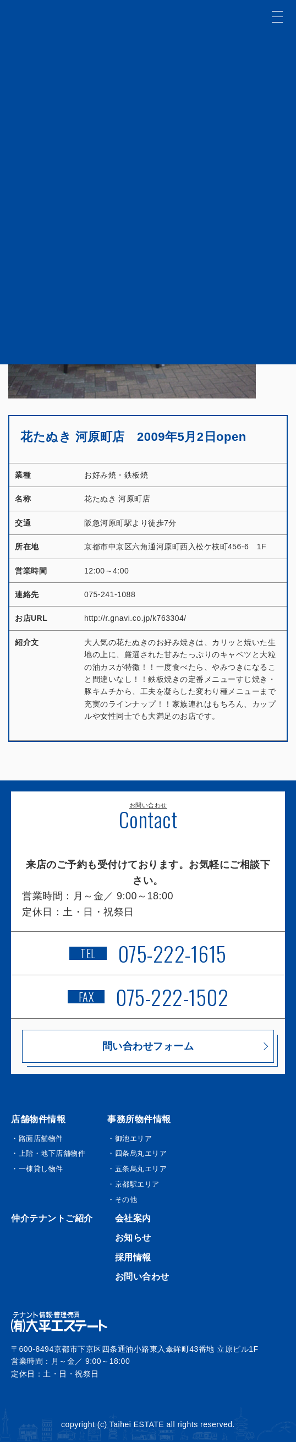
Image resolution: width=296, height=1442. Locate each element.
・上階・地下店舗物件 (48, 1153)
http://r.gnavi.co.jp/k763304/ (135, 618)
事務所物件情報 (139, 1119)
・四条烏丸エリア (137, 1153)
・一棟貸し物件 (37, 1169)
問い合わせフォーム (148, 1046)
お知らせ (133, 1237)
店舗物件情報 (38, 1119)
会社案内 (133, 1218)
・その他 (122, 1199)
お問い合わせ (142, 1276)
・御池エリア (129, 1138)
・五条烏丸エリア (137, 1169)
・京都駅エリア (133, 1184)
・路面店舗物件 (37, 1138)
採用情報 (133, 1257)
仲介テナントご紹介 (52, 1218)
